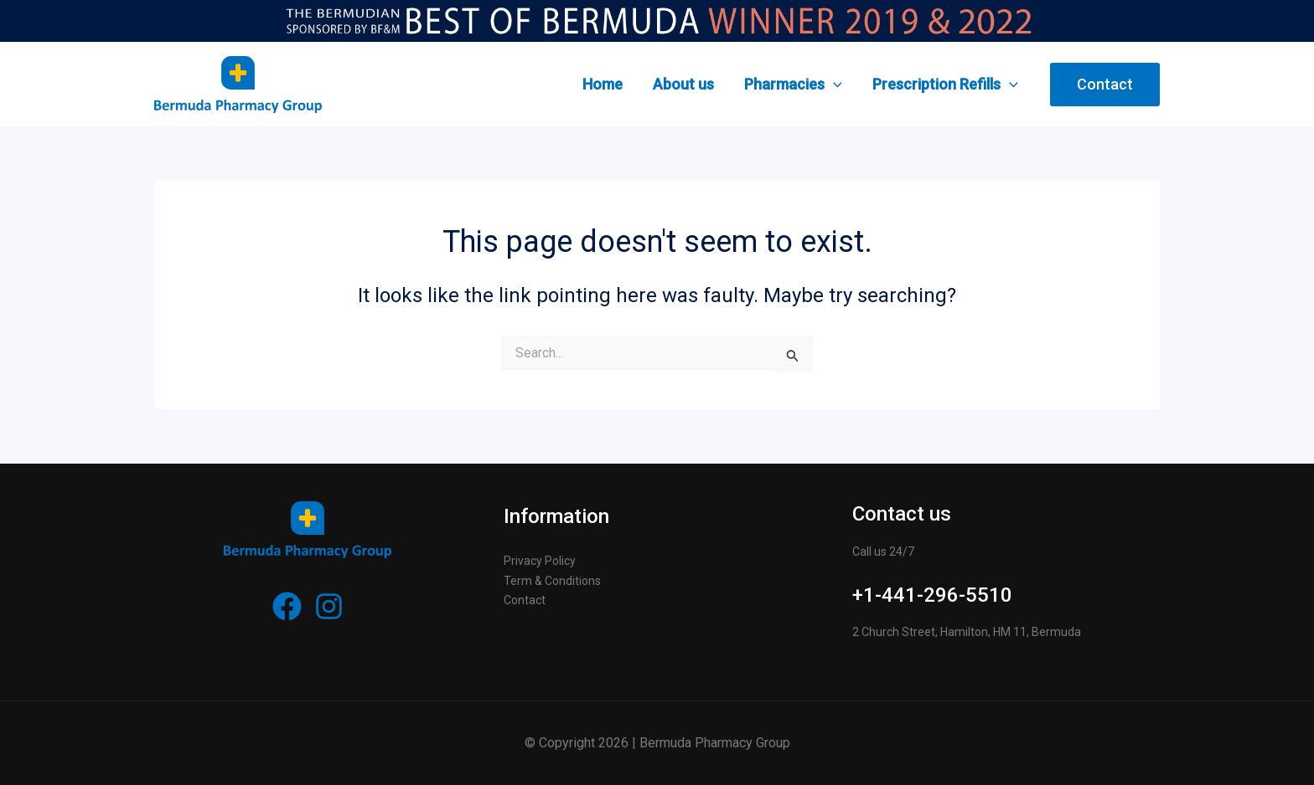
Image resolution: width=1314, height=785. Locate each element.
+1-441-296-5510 (932, 595)
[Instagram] (329, 606)
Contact (525, 600)
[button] (1105, 84)
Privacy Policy (540, 560)
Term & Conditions (552, 580)
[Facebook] (287, 606)
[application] (833, 84)
